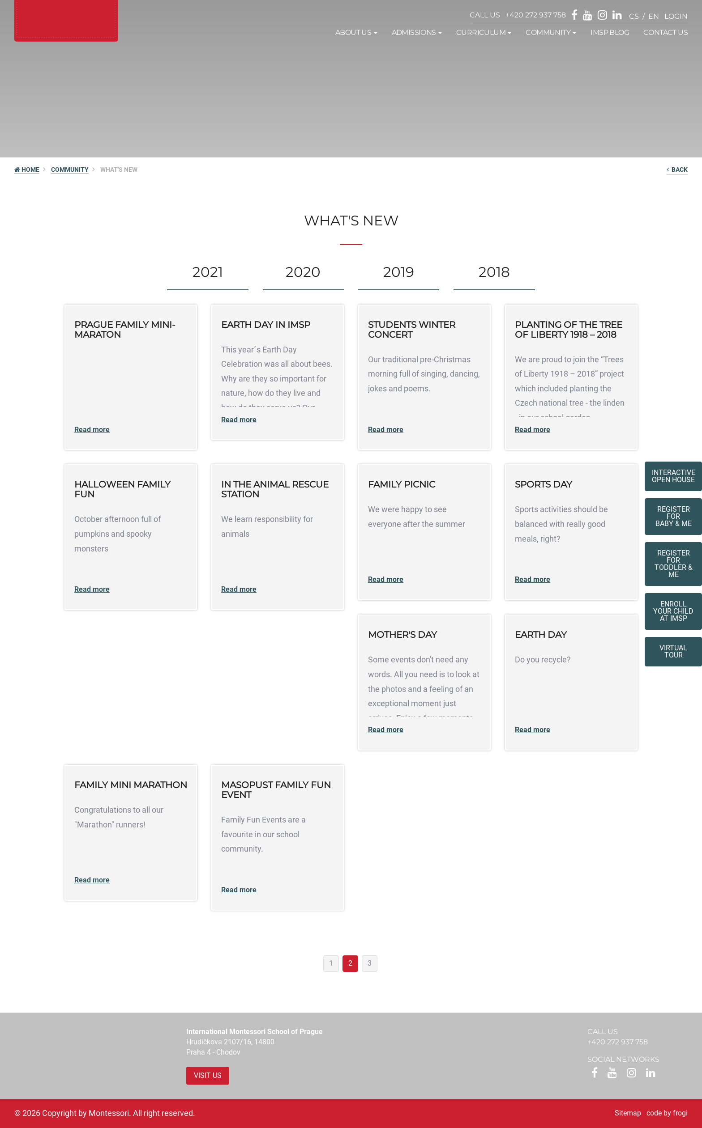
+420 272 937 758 (535, 15)
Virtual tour (673, 651)
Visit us (208, 1075)
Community (70, 169)
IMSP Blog (610, 32)
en (653, 16)
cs (634, 16)
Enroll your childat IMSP (673, 611)
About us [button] (356, 32)
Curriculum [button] (483, 32)
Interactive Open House (673, 476)
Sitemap (628, 1113)
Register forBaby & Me (673, 516)
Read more (92, 429)
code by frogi (667, 1113)
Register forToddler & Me (674, 564)
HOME (26, 169)
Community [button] (551, 32)
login (676, 16)
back (677, 169)
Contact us (665, 32)
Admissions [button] (417, 32)
